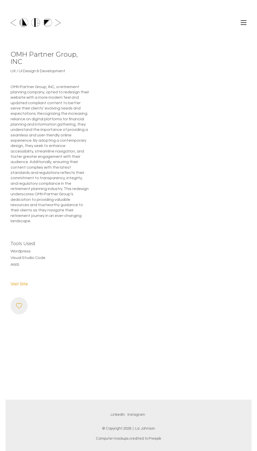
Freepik (155, 438)
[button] (243, 22)
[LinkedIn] (118, 414)
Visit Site (19, 284)
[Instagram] (136, 414)
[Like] (19, 305)
